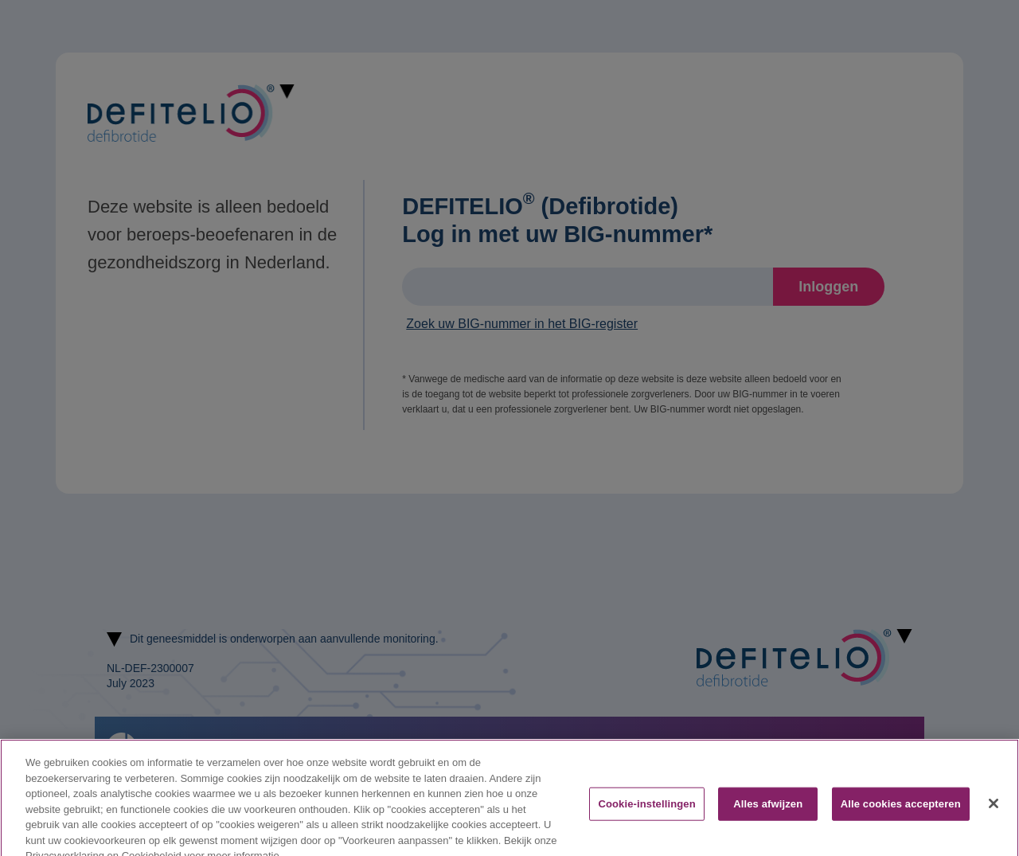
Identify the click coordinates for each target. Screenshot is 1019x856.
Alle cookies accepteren (901, 812)
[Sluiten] (993, 811)
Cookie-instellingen (646, 812)
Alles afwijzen (767, 812)
